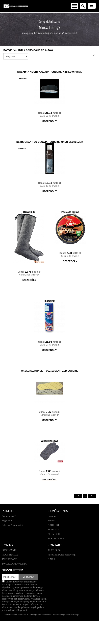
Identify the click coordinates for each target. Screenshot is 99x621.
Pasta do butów (70, 212)
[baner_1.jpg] (49, 29)
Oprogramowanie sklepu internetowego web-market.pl (54, 614)
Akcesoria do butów (40, 50)
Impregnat (49, 300)
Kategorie (9, 50)
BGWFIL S (29, 212)
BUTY (21, 50)
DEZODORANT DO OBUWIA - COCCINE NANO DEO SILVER (49, 142)
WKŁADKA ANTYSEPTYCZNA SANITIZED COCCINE (49, 370)
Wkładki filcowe (49, 441)
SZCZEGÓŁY (49, 121)
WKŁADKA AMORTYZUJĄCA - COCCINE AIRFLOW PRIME (49, 72)
